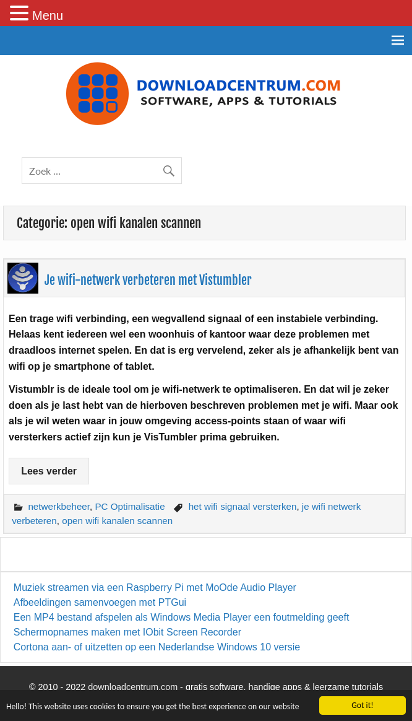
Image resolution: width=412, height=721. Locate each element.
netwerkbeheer (59, 506)
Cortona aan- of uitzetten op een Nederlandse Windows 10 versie (157, 647)
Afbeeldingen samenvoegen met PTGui (100, 602)
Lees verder (49, 471)
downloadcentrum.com (133, 687)
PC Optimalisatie (130, 506)
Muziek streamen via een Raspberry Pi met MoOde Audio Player (155, 587)
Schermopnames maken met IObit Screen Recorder (127, 632)
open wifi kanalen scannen (117, 520)
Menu (47, 15)
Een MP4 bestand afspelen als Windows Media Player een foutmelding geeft (182, 617)
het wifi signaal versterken (243, 506)
